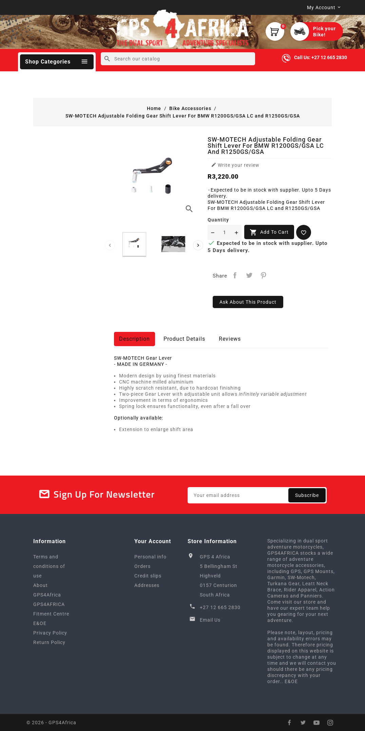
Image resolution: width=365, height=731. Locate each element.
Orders (142, 566)
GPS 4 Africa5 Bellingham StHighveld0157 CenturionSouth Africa (218, 576)
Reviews (230, 339)
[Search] (178, 58)
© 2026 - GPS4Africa (51, 722)
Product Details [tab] (184, 339)
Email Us (210, 620)
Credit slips (147, 575)
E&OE (39, 623)
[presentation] (110, 245)
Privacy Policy (50, 633)
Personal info (150, 556)
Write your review (235, 165)
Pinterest (263, 275)
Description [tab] (134, 339)
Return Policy (49, 642)
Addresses (146, 585)
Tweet (249, 275)
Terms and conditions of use (49, 566)
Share (235, 275)
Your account (152, 541)
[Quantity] (225, 232)
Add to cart (269, 232)
